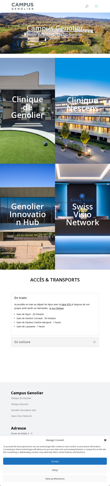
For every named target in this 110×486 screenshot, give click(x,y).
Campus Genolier (55, 29)
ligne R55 (66, 304)
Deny (55, 470)
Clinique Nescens (19, 404)
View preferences (55, 478)
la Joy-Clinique (56, 308)
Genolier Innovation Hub (23, 410)
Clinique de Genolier (21, 398)
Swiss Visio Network (21, 415)
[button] (105, 440)
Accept (55, 461)
